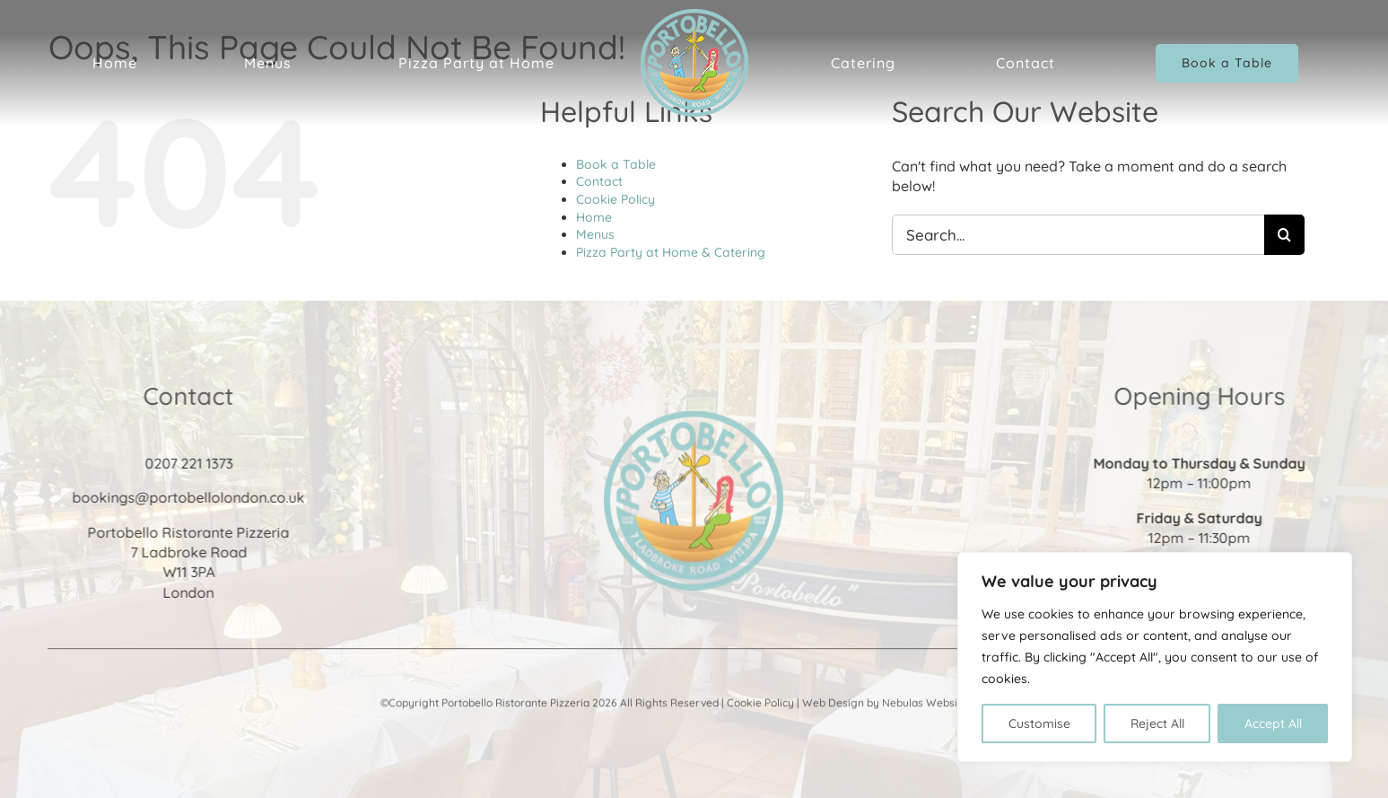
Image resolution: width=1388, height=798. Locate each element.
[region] (1154, 657)
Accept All (1273, 723)
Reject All (1157, 723)
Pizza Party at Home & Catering (670, 252)
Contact (599, 181)
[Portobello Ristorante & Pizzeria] (693, 420)
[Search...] (1078, 235)
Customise (1039, 723)
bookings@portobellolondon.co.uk (187, 497)
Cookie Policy (615, 199)
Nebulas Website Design (944, 705)
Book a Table (616, 164)
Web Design (833, 705)
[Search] (1284, 235)
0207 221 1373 (187, 463)
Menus (595, 234)
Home (594, 217)
